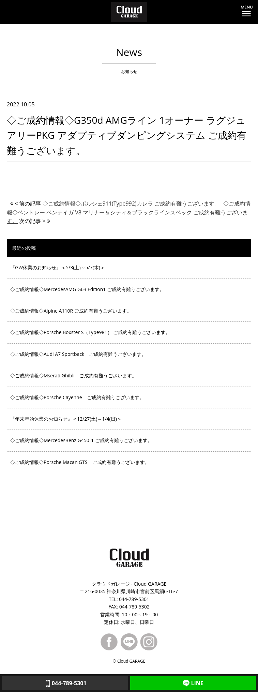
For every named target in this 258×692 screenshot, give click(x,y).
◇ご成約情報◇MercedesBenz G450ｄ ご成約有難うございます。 (81, 440)
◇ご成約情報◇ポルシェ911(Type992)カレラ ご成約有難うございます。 (131, 203)
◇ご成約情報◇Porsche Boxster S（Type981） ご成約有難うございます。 (90, 332)
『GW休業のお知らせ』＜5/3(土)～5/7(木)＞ (57, 267)
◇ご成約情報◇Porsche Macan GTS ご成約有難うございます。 (80, 462)
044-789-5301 (65, 683)
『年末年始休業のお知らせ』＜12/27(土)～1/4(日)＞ (66, 419)
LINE (193, 683)
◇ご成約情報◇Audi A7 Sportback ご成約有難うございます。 (78, 354)
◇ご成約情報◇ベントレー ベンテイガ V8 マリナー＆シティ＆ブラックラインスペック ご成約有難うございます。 (129, 212)
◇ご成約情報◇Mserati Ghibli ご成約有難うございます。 (73, 375)
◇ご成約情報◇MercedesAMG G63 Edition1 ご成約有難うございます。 (87, 289)
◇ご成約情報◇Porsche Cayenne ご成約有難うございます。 (77, 397)
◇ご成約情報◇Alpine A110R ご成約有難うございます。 (71, 310)
